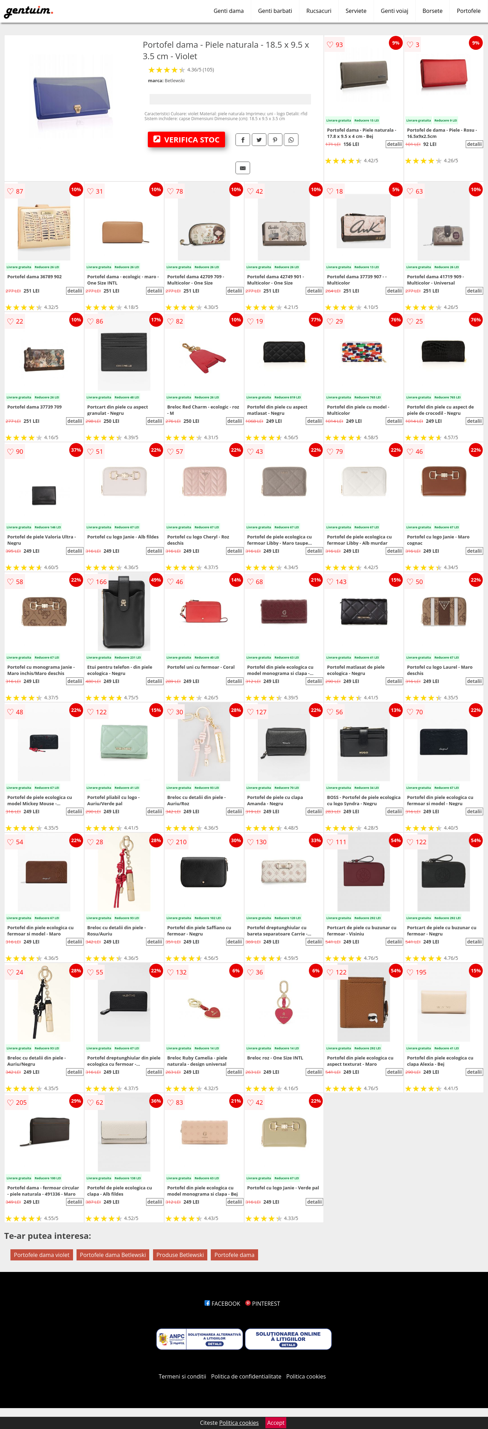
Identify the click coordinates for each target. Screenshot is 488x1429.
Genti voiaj (394, 11)
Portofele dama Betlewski (113, 1255)
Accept (276, 1423)
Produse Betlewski (180, 1255)
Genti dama (229, 11)
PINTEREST (262, 1303)
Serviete (356, 11)
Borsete (433, 11)
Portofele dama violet (42, 1255)
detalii (394, 144)
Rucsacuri (318, 11)
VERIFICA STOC (186, 139)
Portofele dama (234, 1255)
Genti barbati (275, 11)
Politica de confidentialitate (246, 1376)
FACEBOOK (222, 1303)
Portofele (469, 11)
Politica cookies (306, 1376)
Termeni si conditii (182, 1376)
